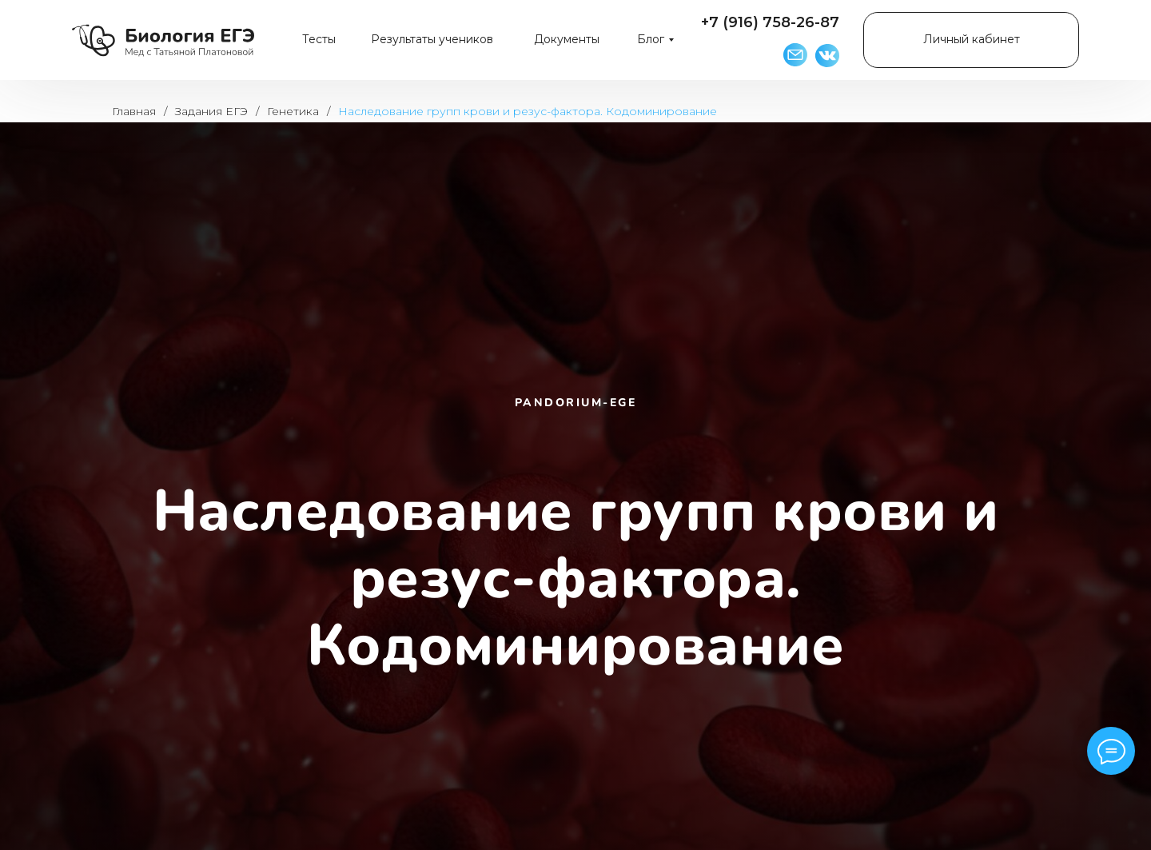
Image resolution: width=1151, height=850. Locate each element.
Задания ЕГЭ (211, 111)
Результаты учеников (432, 39)
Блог (650, 39)
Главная (134, 111)
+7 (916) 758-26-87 (770, 22)
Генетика (293, 111)
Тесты (319, 39)
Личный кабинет (971, 39)
